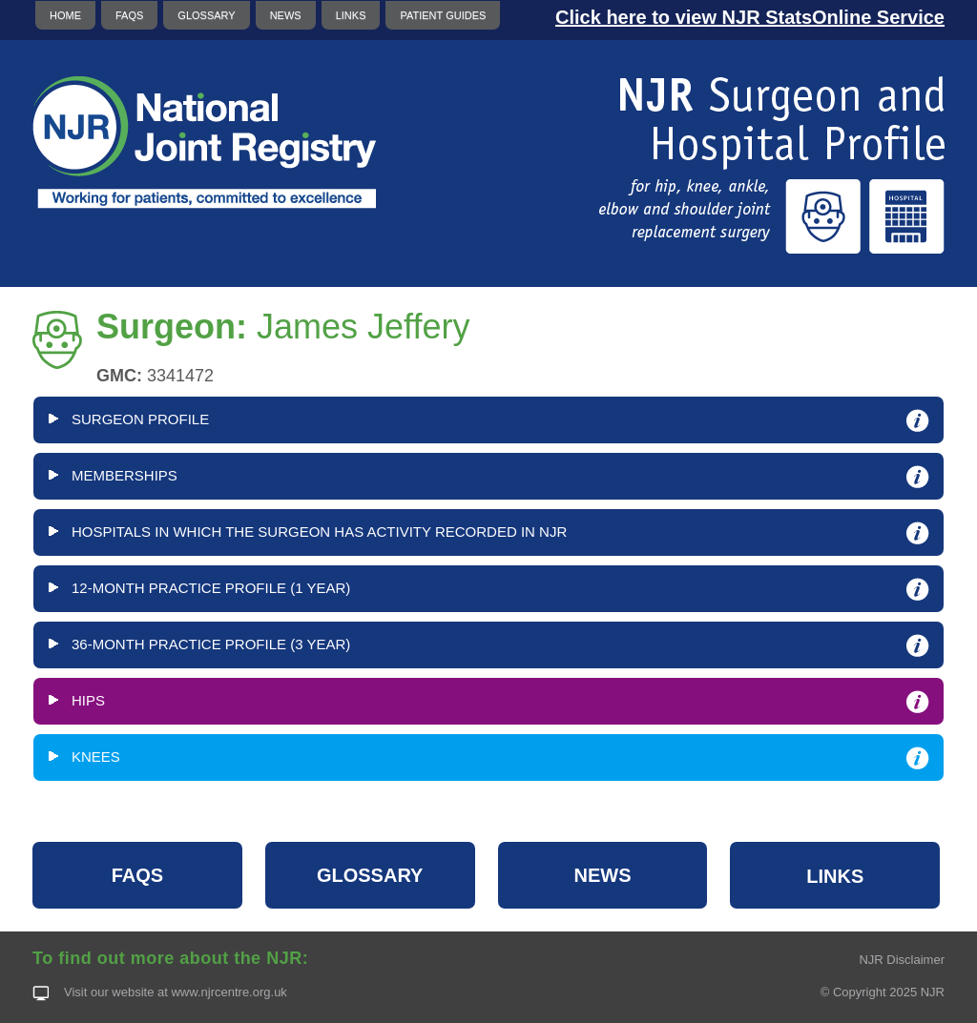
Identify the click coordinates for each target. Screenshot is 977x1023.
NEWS (285, 15)
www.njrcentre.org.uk (228, 992)
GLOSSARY (206, 15)
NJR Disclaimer (902, 959)
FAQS (129, 15)
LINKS (351, 15)
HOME (65, 15)
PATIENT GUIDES (443, 15)
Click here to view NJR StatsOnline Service (750, 17)
